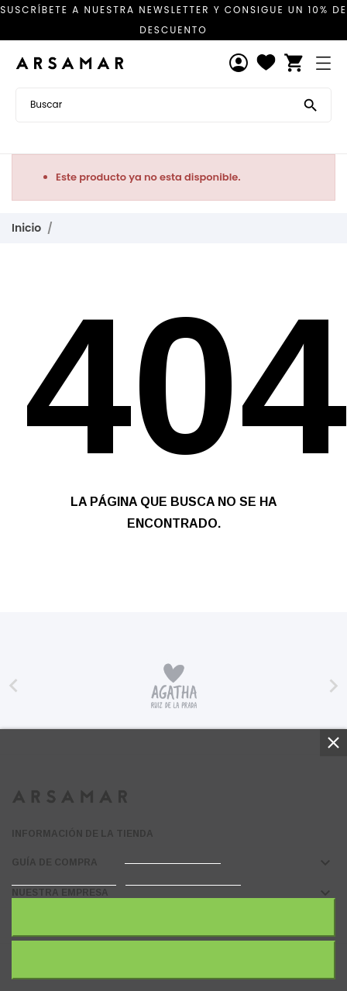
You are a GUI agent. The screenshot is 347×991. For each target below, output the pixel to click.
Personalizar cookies (183, 878)
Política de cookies (64, 878)
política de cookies (172, 856)
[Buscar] (310, 103)
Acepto (173, 917)
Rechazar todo (173, 959)
